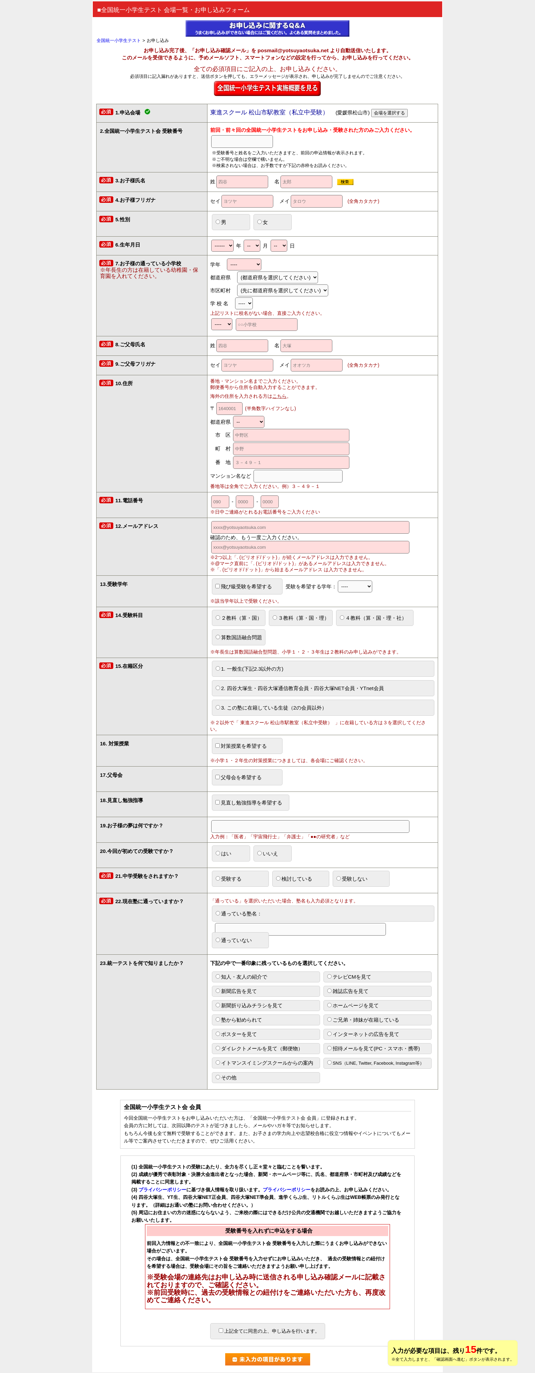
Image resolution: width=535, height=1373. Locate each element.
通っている (300, 916)
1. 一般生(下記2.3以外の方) (250, 669)
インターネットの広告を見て (363, 1034)
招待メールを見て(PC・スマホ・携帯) (373, 1048)
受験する (229, 879)
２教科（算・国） (239, 618)
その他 (226, 1077)
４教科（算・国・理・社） (373, 618)
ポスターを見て (236, 1034)
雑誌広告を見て (347, 991)
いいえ (267, 853)
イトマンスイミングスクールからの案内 (264, 1063)
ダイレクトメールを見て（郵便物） (259, 1048)
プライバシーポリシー (162, 1189)
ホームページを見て (353, 1005)
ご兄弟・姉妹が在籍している (363, 1020)
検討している (294, 879)
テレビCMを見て (349, 977)
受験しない (351, 879)
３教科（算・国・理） (301, 618)
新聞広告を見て (236, 991)
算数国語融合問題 (239, 637)
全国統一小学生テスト (119, 40)
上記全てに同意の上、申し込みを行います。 (269, 1331)
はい (223, 853)
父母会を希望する (238, 777)
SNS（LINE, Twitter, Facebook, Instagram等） (375, 1063)
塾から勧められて (239, 1020)
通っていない (234, 940)
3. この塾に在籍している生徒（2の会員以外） (271, 708)
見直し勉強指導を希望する (248, 802)
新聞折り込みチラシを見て (249, 1005)
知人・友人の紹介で (241, 977)
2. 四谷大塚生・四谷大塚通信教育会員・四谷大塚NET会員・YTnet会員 (300, 688)
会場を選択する (389, 112)
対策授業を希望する (241, 746)
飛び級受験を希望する (243, 586)
